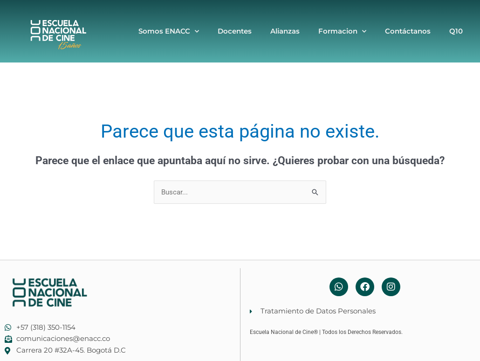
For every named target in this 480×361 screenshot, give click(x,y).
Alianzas (285, 31)
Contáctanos (408, 31)
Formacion (342, 31)
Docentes (235, 31)
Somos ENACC (168, 31)
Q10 (456, 31)
